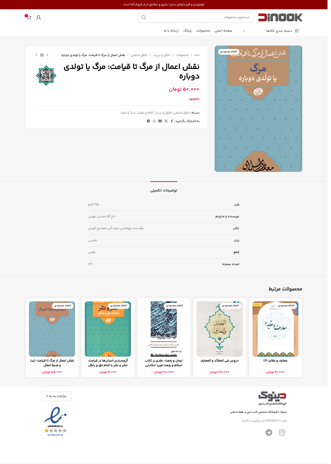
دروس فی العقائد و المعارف (219, 360)
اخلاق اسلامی (139, 55)
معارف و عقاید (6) (275, 360)
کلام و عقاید (145, 112)
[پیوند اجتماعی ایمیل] (160, 121)
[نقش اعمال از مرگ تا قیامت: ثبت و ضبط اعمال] (52, 329)
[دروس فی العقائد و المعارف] (220, 329)
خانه (197, 55)
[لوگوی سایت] (280, 17)
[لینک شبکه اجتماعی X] (166, 121)
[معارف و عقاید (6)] (275, 329)
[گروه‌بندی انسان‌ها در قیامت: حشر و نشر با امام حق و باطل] (108, 329)
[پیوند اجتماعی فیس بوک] (172, 121)
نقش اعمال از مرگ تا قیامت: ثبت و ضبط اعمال (52, 363)
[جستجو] (196, 17)
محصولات (182, 55)
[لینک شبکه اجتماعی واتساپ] (154, 121)
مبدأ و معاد (128, 112)
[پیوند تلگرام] (148, 121)
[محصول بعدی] (36, 55)
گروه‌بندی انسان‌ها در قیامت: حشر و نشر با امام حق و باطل (108, 363)
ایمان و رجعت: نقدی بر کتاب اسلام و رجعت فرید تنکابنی (164, 363)
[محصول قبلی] (47, 55)
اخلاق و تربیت (161, 55)
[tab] (163, 188)
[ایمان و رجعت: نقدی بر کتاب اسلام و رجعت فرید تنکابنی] (164, 329)
